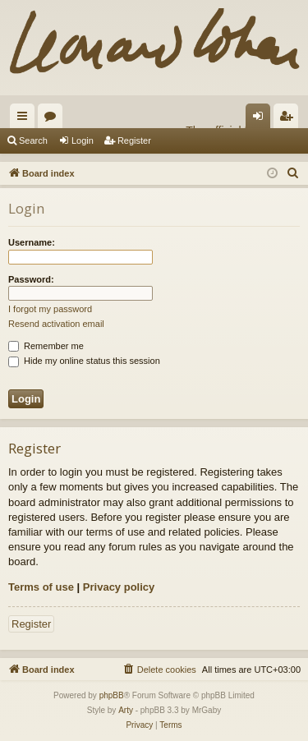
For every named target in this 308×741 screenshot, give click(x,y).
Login (82, 140)
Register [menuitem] (289, 119)
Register (134, 140)
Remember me (46, 346)
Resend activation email (56, 324)
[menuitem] (293, 173)
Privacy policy (118, 587)
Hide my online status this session (84, 361)
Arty (125, 710)
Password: (31, 279)
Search (33, 140)
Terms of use (41, 587)
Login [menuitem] (261, 119)
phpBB (111, 695)
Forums (53, 119)
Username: (31, 242)
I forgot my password (50, 309)
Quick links (25, 119)
